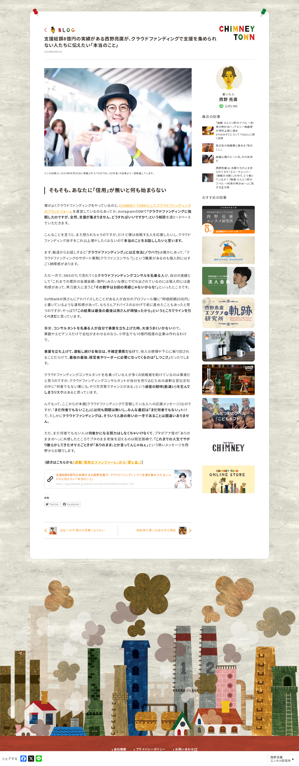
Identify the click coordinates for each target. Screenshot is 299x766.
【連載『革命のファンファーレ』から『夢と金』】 (107, 462)
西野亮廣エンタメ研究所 (282, 759)
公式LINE (228, 106)
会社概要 (120, 749)
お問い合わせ (184, 749)
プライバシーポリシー (151, 749)
